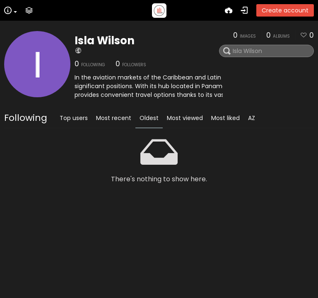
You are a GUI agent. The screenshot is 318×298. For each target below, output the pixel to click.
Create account (285, 10)
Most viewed (185, 118)
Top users (74, 118)
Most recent (113, 118)
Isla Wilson (105, 40)
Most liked (225, 118)
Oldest (149, 118)
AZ (251, 118)
